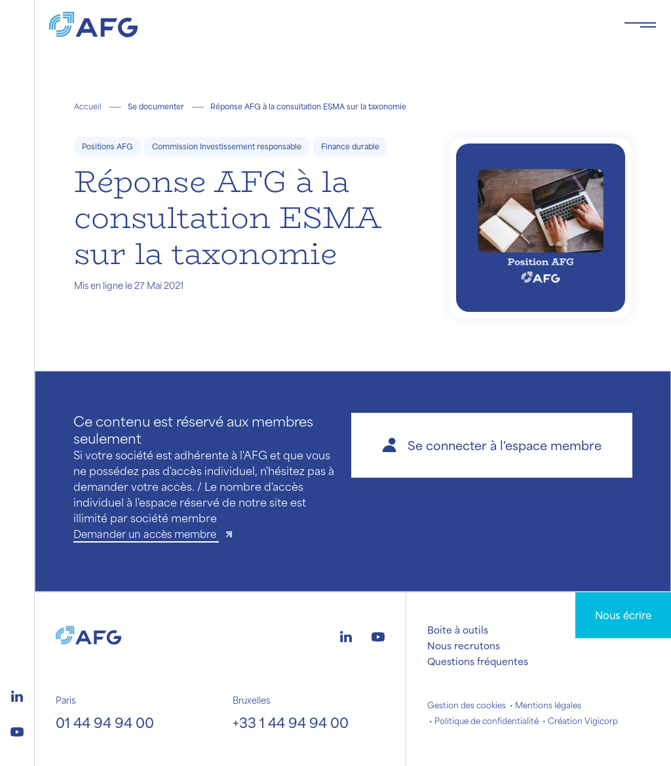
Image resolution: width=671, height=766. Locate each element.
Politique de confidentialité (486, 721)
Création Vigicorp (583, 721)
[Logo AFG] (326, 24)
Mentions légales (548, 705)
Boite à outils (457, 630)
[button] (491, 445)
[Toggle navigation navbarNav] (640, 25)
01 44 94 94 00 (105, 722)
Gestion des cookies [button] (466, 705)
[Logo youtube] (17, 730)
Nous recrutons (463, 645)
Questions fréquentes (477, 661)
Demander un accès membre (146, 534)
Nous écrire (623, 615)
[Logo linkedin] (17, 694)
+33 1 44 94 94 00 (291, 722)
